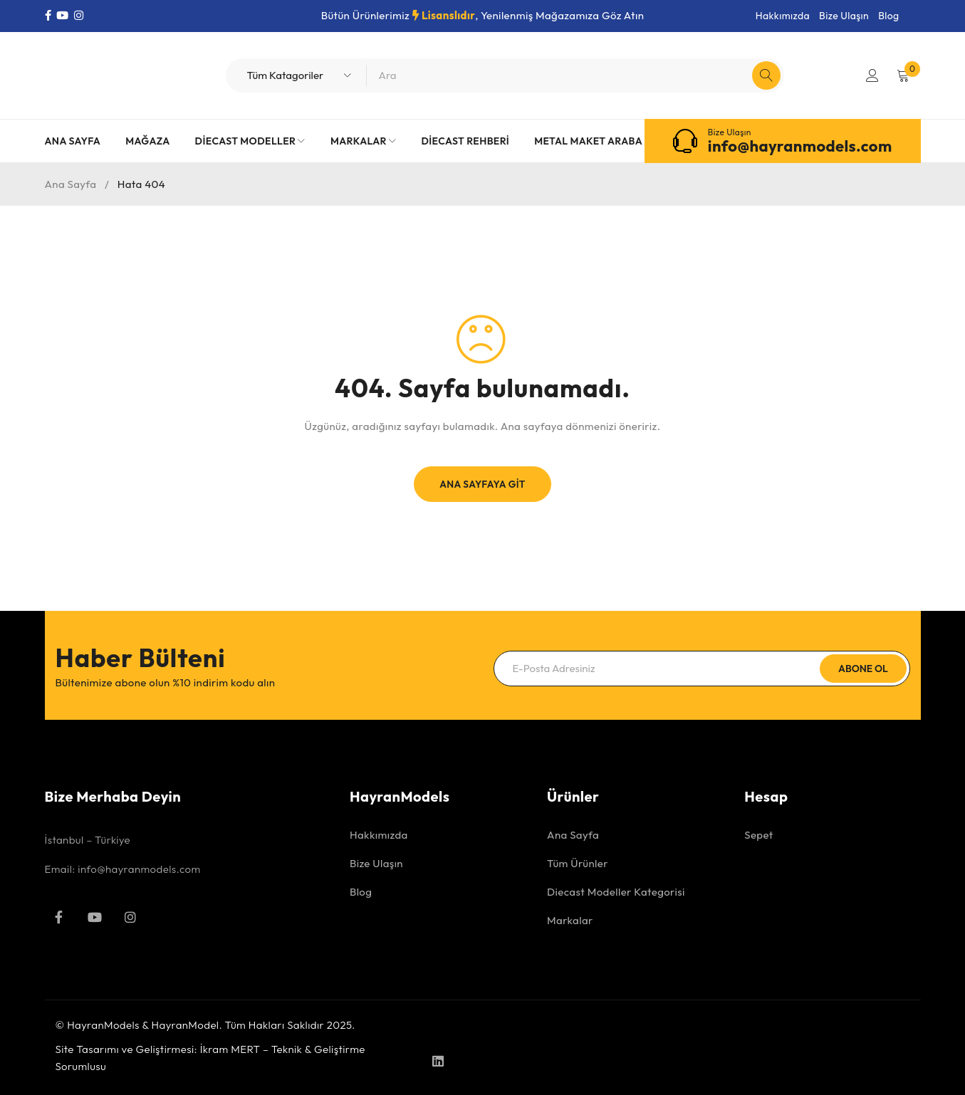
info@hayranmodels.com (800, 145)
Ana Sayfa (71, 184)
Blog (888, 15)
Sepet (758, 835)
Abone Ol (862, 668)
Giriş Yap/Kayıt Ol (871, 75)
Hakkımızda (783, 15)
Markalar (570, 920)
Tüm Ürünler (577, 863)
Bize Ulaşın (844, 15)
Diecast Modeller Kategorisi (616, 891)
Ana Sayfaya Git (483, 484)
